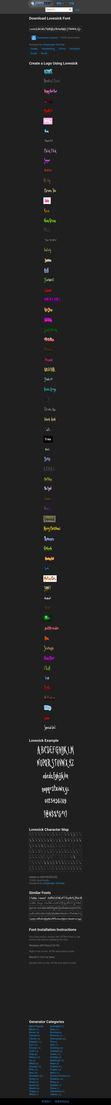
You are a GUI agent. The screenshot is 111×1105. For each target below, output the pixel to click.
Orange (35, 1066)
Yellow (55, 1094)
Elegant (35, 1041)
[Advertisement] (14, 62)
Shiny (54, 1082)
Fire (53, 1041)
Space (34, 1085)
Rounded (36, 1075)
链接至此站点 (62, 1101)
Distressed (58, 1038)
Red (33, 1072)
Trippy (34, 1091)
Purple (55, 1069)
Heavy (34, 1057)
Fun (33, 1044)
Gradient (56, 1051)
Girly (54, 1044)
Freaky (34, 48)
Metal (33, 1063)
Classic (34, 1038)
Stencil (34, 1088)
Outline (56, 1066)
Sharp (34, 1082)
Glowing (56, 1047)
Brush (44, 53)
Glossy (35, 1047)
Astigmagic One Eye (54, 44)
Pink (33, 1069)
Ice (32, 1060)
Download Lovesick (44, 37)
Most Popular (36, 1026)
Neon (54, 1063)
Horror (62, 48)
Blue (54, 1029)
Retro (54, 1072)
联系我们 (46, 1101)
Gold (33, 1051)
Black (34, 1029)
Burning (56, 1032)
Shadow (56, 1078)
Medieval (57, 1060)
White (33, 1094)
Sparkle (55, 1085)
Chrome (56, 1035)
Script (34, 53)
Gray (33, 1054)
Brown (34, 1032)
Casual (34, 1035)
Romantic (75, 48)
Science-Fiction (60, 1075)
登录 (77, 10)
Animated (57, 1026)
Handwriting (48, 48)
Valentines (57, 1091)
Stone (54, 1088)
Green (55, 1054)
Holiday (55, 1057)
